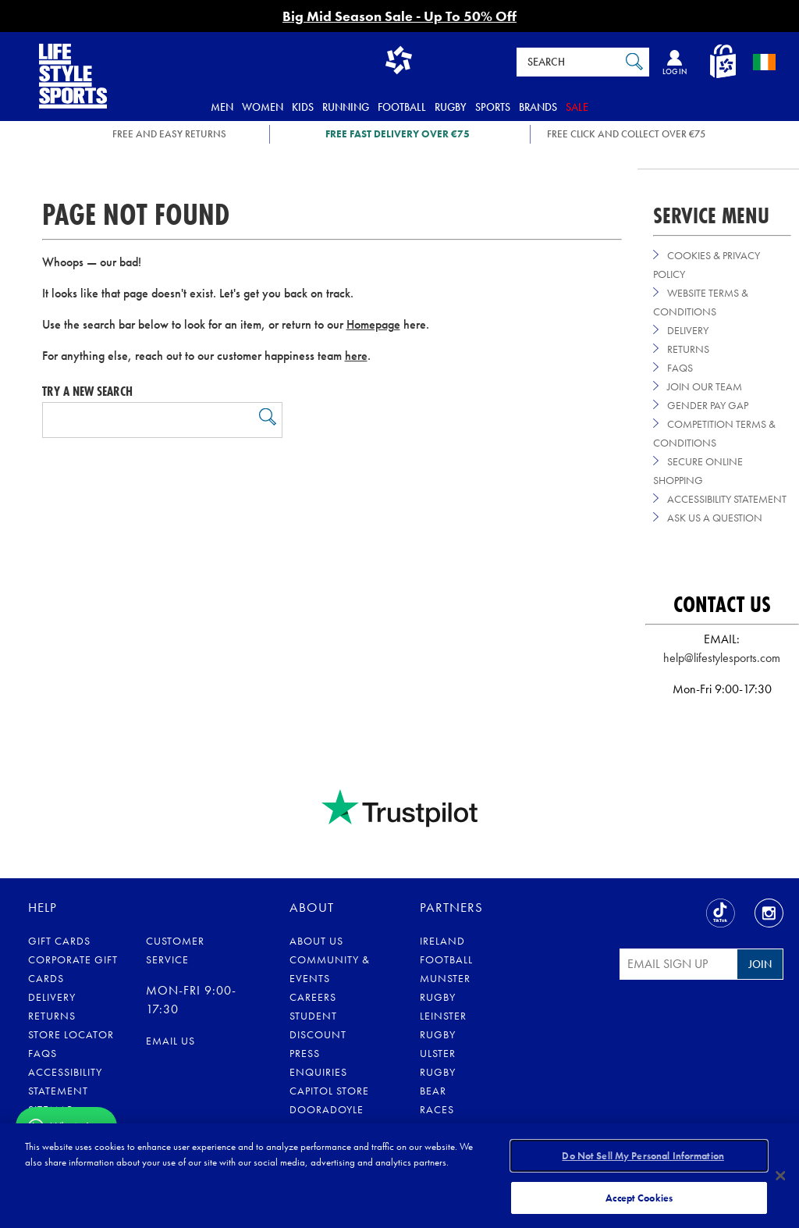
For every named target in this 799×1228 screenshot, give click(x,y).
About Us (316, 941)
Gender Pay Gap (707, 405)
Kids (303, 107)
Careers (312, 997)
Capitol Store (329, 1091)
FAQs (680, 368)
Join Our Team (704, 386)
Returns (688, 349)
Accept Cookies (639, 1195)
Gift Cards (59, 941)
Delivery (687, 330)
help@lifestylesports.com (721, 658)
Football (402, 107)
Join (760, 964)
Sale (577, 107)
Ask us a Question (714, 518)
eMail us (170, 1041)
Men (222, 107)
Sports (492, 107)
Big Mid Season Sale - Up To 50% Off (399, 16)
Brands (538, 107)
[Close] (780, 1175)
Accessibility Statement (727, 499)
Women (262, 107)
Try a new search (87, 391)
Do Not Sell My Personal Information (643, 1156)
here (356, 355)
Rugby (451, 107)
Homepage (373, 324)
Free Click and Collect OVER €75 (626, 134)
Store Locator (71, 1034)
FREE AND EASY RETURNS (169, 134)
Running (345, 107)
